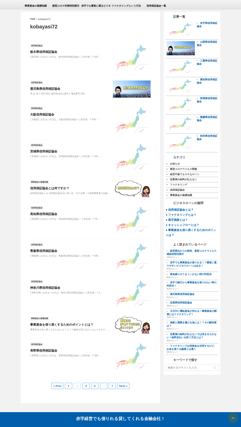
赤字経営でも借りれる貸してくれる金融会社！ (120, 418)
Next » (123, 385)
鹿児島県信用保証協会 (45, 88)
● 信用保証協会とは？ (180, 209)
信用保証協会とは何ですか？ (49, 188)
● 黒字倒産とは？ (177, 219)
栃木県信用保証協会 (43, 51)
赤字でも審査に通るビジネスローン (96, 7)
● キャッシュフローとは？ (182, 224)
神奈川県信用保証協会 (45, 287)
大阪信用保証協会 (42, 114)
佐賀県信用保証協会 (181, 302)
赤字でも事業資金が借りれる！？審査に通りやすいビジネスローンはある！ (192, 264)
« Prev (57, 385)
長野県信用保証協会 (43, 350)
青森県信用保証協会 (43, 250)
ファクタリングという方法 (126, 5)
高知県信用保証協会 (43, 214)
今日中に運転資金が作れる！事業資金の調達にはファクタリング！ (192, 313)
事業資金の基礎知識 (36, 5)
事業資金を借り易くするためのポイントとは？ (61, 324)
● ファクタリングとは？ (181, 214)
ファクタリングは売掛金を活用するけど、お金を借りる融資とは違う (192, 347)
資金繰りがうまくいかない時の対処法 (191, 274)
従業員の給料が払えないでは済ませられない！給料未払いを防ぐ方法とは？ (192, 336)
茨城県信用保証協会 (43, 151)
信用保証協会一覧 (156, 5)
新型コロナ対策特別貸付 (65, 5)
